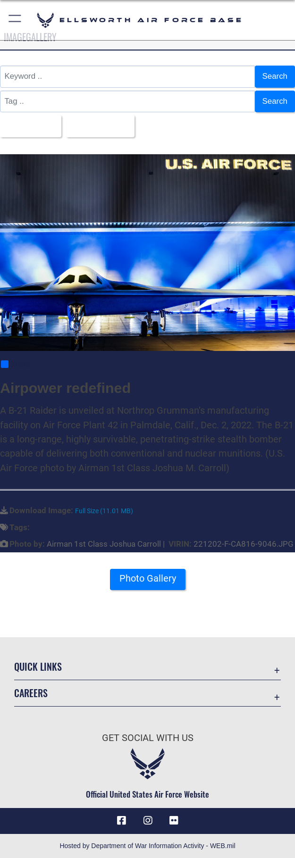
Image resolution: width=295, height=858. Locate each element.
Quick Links (38, 666)
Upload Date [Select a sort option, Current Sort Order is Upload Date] (97, 125)
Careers (31, 693)
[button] (15, 20)
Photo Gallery (147, 578)
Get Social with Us (148, 737)
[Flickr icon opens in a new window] (174, 821)
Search (274, 76)
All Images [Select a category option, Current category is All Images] (27, 125)
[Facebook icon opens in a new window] (121, 821)
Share (16, 364)
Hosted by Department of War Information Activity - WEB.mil (147, 846)
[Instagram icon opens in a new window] (148, 821)
